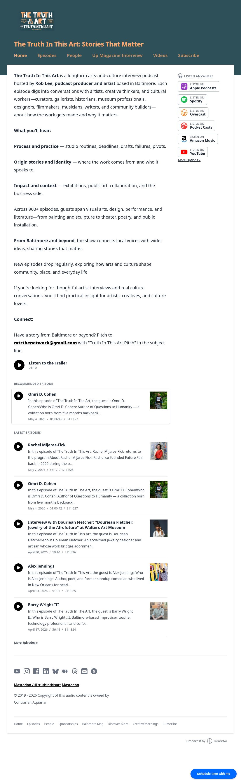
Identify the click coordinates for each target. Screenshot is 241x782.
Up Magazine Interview (117, 55)
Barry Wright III (43, 604)
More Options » (189, 160)
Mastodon (70, 684)
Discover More (118, 724)
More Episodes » (26, 642)
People (74, 55)
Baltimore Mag (92, 724)
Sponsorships (68, 724)
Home (20, 55)
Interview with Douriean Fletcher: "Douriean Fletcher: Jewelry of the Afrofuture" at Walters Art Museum (80, 525)
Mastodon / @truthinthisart (37, 684)
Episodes (46, 55)
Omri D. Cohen (42, 394)
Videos (160, 55)
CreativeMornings (145, 724)
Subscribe (188, 55)
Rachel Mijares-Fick (47, 444)
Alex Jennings (41, 566)
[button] (19, 365)
